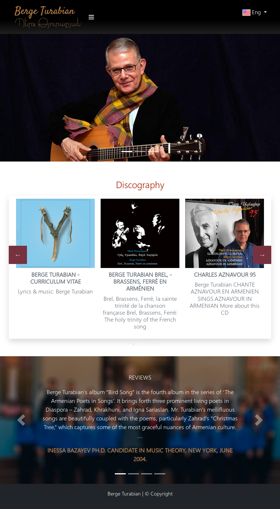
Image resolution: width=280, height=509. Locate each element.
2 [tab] (144, 344)
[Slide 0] (120, 474)
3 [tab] (155, 344)
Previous (18, 255)
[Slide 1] (133, 474)
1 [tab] (133, 344)
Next (262, 255)
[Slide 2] (146, 474)
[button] (254, 12)
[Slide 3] (159, 474)
